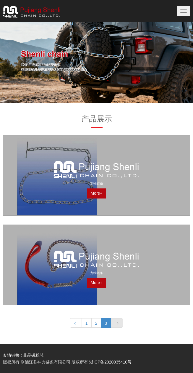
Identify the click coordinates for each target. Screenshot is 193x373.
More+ (96, 193)
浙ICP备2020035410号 (110, 362)
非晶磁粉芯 (33, 355)
